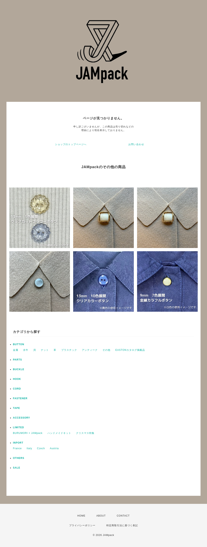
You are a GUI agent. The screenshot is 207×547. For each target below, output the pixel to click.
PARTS (17, 359)
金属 (15, 350)
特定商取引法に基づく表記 (122, 525)
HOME (81, 515)
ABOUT (101, 515)
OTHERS (18, 458)
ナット (45, 350)
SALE (16, 467)
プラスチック (69, 350)
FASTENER (20, 398)
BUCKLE (18, 369)
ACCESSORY (21, 417)
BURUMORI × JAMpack (27, 433)
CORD (17, 388)
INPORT (18, 442)
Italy (29, 448)
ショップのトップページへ (71, 144)
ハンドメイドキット (59, 433)
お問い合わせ (136, 144)
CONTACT (123, 515)
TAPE (16, 408)
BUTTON (18, 344)
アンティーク (90, 350)
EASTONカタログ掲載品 (130, 350)
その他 (106, 350)
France (17, 448)
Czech (41, 448)
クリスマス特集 (85, 433)
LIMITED (18, 427)
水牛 (25, 350)
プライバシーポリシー (82, 525)
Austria (54, 448)
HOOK (17, 379)
